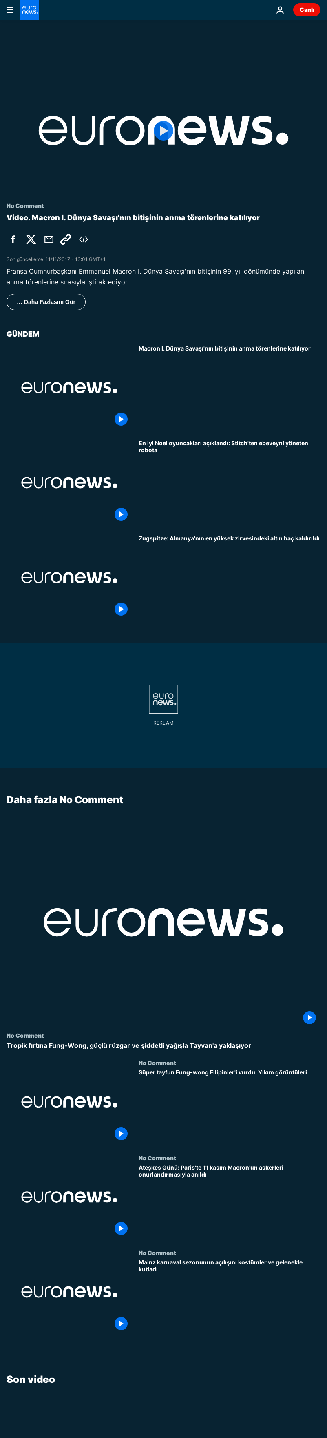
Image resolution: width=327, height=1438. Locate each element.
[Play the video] (163, 130)
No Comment (25, 1035)
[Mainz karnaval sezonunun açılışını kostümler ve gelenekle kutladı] (229, 1297)
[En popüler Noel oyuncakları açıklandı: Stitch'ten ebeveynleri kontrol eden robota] (229, 482)
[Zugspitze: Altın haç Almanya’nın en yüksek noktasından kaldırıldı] (229, 578)
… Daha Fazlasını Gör (46, 302)
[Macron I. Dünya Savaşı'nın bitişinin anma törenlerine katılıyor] (229, 388)
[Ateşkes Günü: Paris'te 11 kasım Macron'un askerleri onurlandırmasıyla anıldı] (229, 1202)
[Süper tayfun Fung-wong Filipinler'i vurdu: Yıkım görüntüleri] (229, 1107)
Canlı (307, 9)
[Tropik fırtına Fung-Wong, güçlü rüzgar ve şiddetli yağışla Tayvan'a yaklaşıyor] (163, 1046)
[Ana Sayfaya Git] (29, 10)
